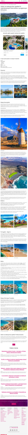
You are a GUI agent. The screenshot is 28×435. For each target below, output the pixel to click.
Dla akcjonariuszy (24, 419)
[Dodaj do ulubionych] (23, 36)
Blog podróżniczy (16, 409)
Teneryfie (2, 105)
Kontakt (22, 410)
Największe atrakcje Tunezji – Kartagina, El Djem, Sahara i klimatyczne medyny (14, 351)
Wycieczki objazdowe (16, 410)
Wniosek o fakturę (10, 411)
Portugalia (5, 241)
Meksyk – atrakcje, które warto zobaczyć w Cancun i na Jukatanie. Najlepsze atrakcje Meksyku (14, 369)
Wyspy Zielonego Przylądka (4, 66)
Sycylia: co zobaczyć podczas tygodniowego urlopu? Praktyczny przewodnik (14, 360)
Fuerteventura (3, 109)
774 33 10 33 (14, 427)
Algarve (4, 234)
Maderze (3, 202)
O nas (22, 409)
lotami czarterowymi (22, 304)
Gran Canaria (2, 63)
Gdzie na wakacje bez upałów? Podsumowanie (6, 67)
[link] (22, 55)
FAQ (8, 414)
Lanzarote (2, 62)
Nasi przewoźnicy (3, 415)
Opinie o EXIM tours (24, 418)
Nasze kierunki (2, 410)
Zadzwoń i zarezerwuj (3, 421)
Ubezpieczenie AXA (3, 414)
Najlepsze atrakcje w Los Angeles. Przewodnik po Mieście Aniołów (14, 392)
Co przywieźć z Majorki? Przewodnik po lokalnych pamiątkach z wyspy (14, 376)
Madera (1, 64)
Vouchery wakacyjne (16, 411)
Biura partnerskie (24, 416)
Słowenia (2, 60)
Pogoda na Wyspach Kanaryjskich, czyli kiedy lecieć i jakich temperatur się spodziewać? (14, 384)
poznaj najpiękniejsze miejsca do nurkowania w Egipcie (17, 277)
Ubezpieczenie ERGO (3, 413)
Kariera (22, 417)
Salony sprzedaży (24, 415)
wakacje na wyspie (14, 340)
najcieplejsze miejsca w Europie (6, 311)
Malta (1, 65)
